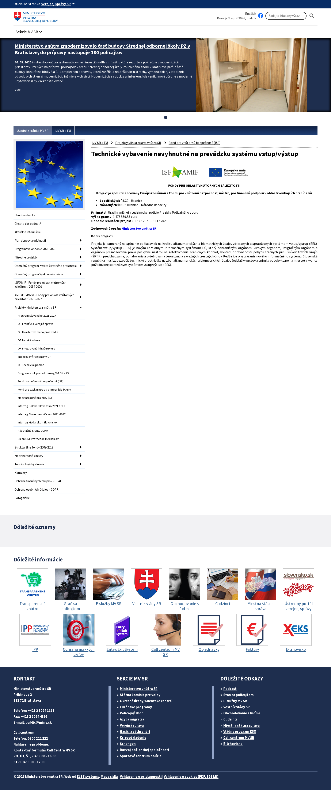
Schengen (128, 743)
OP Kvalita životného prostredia (38, 332)
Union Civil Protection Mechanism (38, 439)
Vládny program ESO (239, 731)
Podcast (230, 688)
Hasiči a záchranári (135, 731)
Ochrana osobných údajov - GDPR (36, 489)
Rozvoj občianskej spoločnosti (144, 749)
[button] (29, 30)
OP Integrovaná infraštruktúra (36, 348)
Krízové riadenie (133, 737)
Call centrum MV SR (238, 737)
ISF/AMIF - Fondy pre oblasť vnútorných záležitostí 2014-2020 (40, 285)
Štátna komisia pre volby (140, 694)
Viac (17, 90)
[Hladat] (312, 16)
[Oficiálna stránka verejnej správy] (58, 3)
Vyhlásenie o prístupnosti (141, 776)
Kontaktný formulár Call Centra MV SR (44, 750)
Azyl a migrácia (132, 719)
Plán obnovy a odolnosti (30, 240)
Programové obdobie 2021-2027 (35, 249)
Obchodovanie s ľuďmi (241, 713)
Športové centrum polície (140, 756)
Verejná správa (132, 725)
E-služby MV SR (235, 701)
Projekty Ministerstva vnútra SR (35, 307)
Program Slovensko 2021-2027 (37, 315)
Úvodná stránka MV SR (33, 131)
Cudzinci (230, 719)
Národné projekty (26, 257)
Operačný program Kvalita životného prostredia (46, 266)
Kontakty (21, 473)
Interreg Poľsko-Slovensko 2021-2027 (41, 406)
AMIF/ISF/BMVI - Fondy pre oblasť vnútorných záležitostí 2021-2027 (44, 297)
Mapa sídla (109, 776)
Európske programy (136, 707)
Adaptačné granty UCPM (33, 430)
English (250, 13)
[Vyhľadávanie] (286, 16)
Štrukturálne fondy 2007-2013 (34, 447)
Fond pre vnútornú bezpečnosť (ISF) (40, 381)
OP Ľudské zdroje (29, 340)
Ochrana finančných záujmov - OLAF (38, 481)
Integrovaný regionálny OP (34, 357)
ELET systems (88, 776)
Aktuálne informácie (28, 232)
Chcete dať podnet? (28, 224)
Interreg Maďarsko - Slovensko (37, 422)
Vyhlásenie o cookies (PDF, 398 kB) (191, 776)
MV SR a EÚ (63, 131)
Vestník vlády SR (236, 707)
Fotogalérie (22, 498)
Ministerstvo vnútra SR (138, 688)
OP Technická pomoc (31, 365)
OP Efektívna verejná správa (35, 324)
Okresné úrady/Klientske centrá (146, 701)
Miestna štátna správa (241, 725)
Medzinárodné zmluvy (29, 456)
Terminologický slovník (29, 464)
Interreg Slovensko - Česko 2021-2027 (41, 414)
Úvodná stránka (25, 215)
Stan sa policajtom (238, 694)
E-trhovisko (233, 743)
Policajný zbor (131, 713)
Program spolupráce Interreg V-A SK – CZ (43, 373)
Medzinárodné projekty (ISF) (35, 398)
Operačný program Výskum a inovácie (39, 274)
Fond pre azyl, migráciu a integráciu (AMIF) (44, 389)
